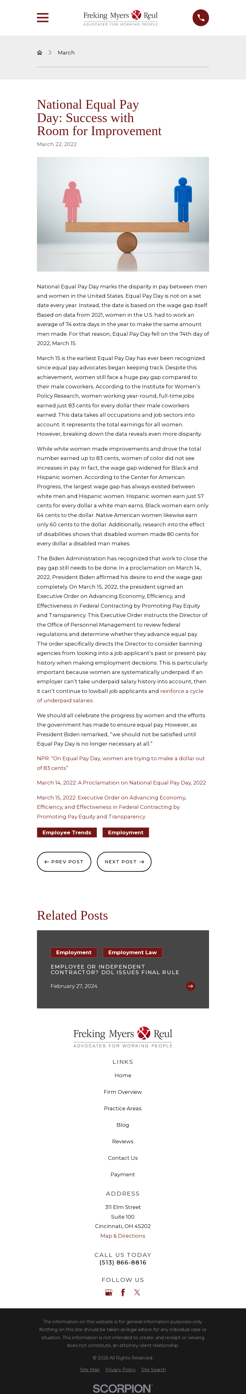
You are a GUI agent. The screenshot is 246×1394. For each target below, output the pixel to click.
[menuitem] (90, 1370)
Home (123, 1075)
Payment (123, 1174)
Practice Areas (123, 1108)
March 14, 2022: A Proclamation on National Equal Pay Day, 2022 (121, 783)
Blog (122, 1125)
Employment (126, 832)
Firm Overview (123, 1092)
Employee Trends (67, 832)
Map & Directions (122, 1236)
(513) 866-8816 (123, 1262)
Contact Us (123, 1158)
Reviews (123, 1141)
